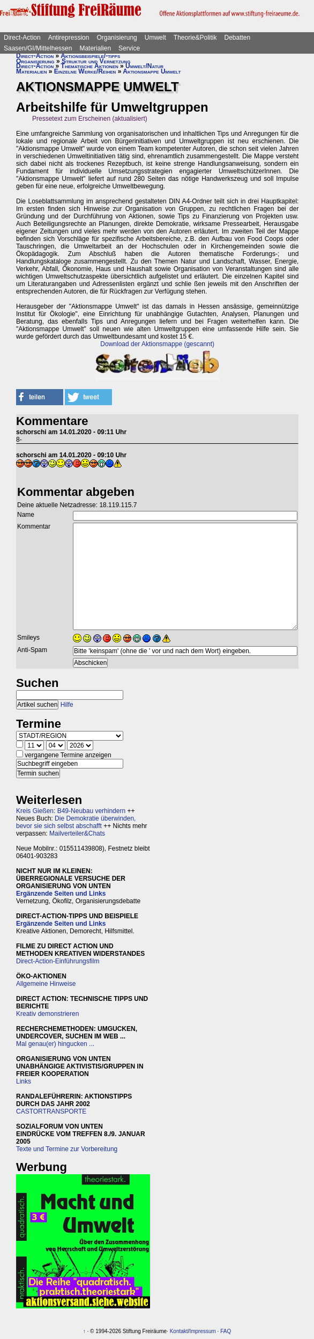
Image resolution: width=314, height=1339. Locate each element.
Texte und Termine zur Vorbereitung (66, 1149)
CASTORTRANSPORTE (51, 1111)
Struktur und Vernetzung (96, 61)
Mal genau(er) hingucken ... (55, 1044)
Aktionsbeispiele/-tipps (90, 56)
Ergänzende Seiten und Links (61, 893)
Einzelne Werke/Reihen (85, 71)
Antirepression (68, 37)
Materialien (95, 48)
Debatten (238, 37)
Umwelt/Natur (144, 66)
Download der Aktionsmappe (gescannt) (157, 344)
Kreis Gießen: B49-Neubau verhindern (70, 811)
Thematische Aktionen (89, 66)
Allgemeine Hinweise (46, 983)
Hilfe (67, 704)
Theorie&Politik (195, 37)
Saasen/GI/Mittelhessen (38, 48)
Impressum (202, 1331)
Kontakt (179, 1331)
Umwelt (155, 37)
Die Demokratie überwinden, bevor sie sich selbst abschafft (76, 822)
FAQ (225, 1331)
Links (23, 1081)
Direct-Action (22, 37)
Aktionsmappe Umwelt (152, 71)
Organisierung (116, 37)
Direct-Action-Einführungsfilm (57, 961)
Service (129, 48)
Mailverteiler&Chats (77, 833)
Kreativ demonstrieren (47, 1014)
